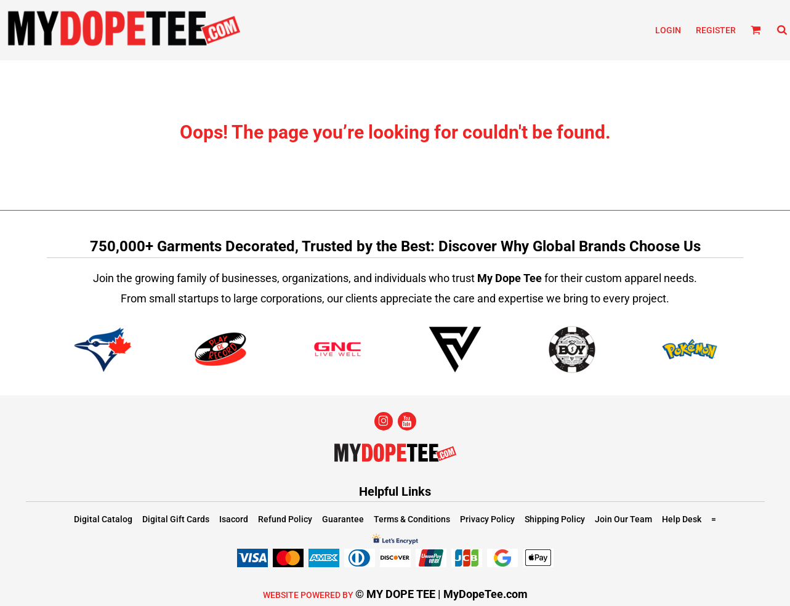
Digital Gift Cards (175, 519)
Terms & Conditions (412, 519)
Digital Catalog (103, 519)
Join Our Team (623, 519)
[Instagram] (383, 421)
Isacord (233, 519)
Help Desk (681, 519)
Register (716, 30)
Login (668, 30)
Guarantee (343, 519)
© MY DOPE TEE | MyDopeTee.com (441, 594)
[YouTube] (407, 421)
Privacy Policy (487, 519)
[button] (756, 30)
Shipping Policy (555, 519)
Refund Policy (285, 519)
